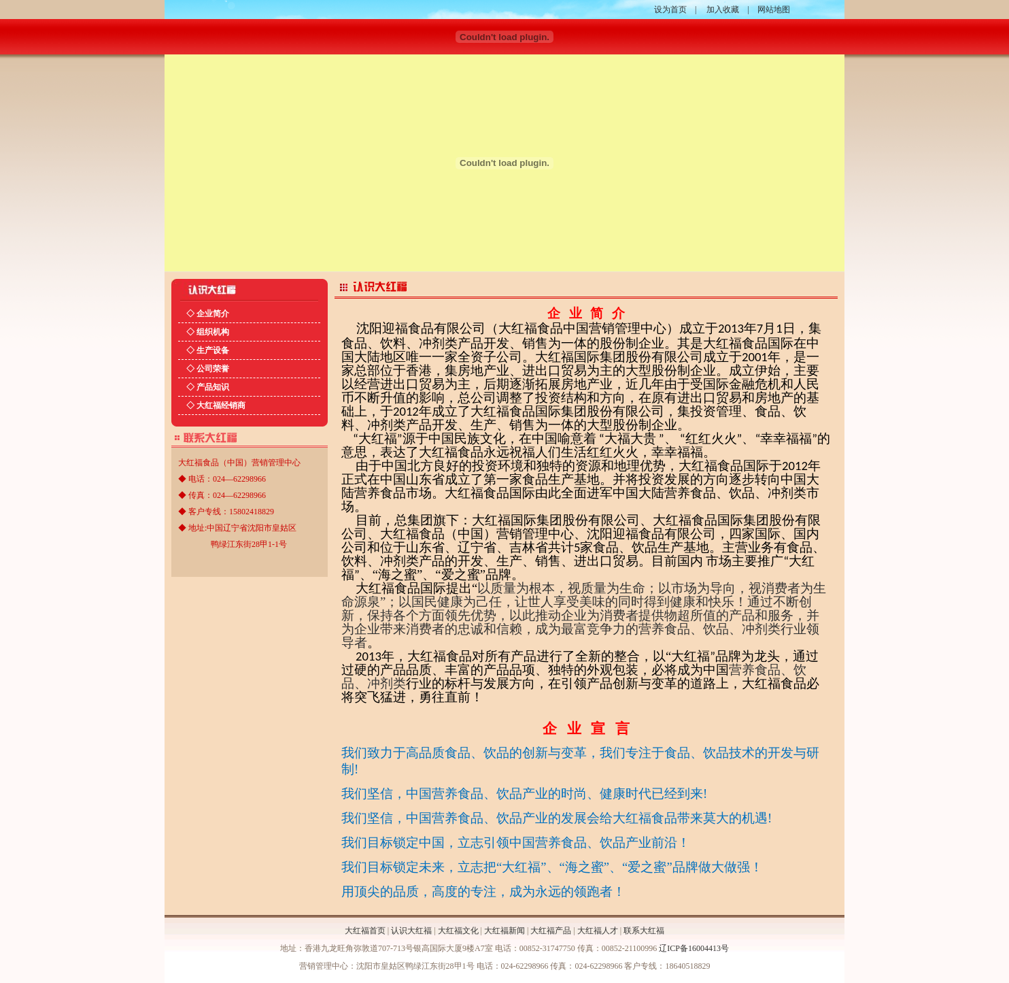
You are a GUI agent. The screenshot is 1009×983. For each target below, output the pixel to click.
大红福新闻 (504, 930)
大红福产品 (550, 930)
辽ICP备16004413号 (694, 948)
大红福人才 (597, 930)
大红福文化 (458, 930)
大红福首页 (365, 930)
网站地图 (773, 9)
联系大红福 (643, 930)
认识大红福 (411, 930)
